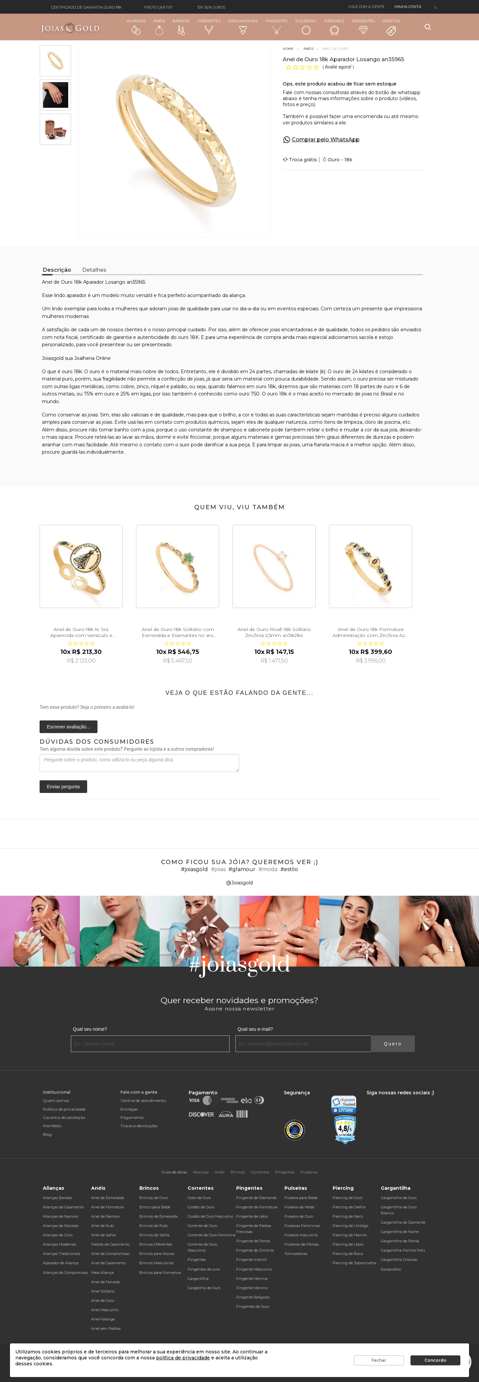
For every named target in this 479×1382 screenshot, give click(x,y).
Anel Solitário (102, 1291)
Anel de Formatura (107, 1207)
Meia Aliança (102, 1272)
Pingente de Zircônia (255, 1250)
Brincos (181, 27)
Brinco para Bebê (154, 1207)
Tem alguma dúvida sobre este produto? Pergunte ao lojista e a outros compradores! (127, 749)
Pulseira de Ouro (298, 1216)
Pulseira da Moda (299, 1207)
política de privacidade (183, 1358)
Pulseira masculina (301, 1235)
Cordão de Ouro (201, 1207)
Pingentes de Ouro (252, 1306)
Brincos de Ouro (153, 1197)
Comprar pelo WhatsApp (326, 139)
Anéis (159, 27)
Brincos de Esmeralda (158, 1216)
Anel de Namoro (105, 1216)
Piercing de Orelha (349, 1207)
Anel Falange (103, 1319)
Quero (393, 1043)
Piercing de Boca (348, 1253)
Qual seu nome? (90, 1029)
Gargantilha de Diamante (403, 1222)
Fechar (379, 1360)
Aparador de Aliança (61, 1263)
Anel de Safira (103, 1235)
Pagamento (132, 1117)
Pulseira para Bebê (300, 1197)
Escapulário (391, 1269)
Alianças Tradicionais (61, 1253)
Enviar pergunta (63, 786)
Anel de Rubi (102, 1225)
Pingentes (276, 27)
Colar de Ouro (199, 1197)
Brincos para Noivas (156, 1253)
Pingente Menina (251, 1278)
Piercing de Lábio (348, 1244)
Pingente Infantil (251, 1259)
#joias (218, 869)
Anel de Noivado (105, 1282)
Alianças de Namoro (60, 1216)
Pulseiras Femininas (302, 1225)
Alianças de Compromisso (65, 1272)
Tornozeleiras (295, 1253)
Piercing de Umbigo (350, 1225)
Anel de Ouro (102, 1300)
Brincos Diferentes (155, 1244)
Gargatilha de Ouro (204, 1288)
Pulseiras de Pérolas (301, 1244)
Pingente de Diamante (256, 1197)
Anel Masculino (104, 1309)
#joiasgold (194, 869)
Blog (47, 1134)
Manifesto (52, 1125)
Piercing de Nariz (348, 1216)
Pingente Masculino (254, 1269)
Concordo (435, 1360)
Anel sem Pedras (106, 1328)
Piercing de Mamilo (350, 1235)
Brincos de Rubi (153, 1225)
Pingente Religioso (252, 1297)
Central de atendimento (143, 1100)
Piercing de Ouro (347, 1197)
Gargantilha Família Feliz (403, 1250)
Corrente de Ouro (202, 1225)
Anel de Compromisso (110, 1253)
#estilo (289, 869)
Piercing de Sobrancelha (354, 1263)
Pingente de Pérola (253, 1241)
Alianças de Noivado (61, 1225)
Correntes (209, 27)
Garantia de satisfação (64, 1117)
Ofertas (391, 28)
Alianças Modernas (59, 1244)
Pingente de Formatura (256, 1207)
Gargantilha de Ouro (398, 1197)
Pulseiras (305, 27)
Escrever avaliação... (68, 726)
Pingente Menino (251, 1288)
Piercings (334, 27)
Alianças (136, 27)
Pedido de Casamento (110, 1244)
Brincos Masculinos (156, 1263)
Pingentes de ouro (204, 1269)
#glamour (242, 869)
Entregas (129, 1109)
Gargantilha (198, 1278)
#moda (267, 869)
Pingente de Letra (252, 1216)
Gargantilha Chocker (399, 1259)
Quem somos (56, 1100)
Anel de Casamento (108, 1263)
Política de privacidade (64, 1109)
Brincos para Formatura (160, 1272)
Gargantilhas (243, 26)
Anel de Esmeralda (107, 1197)
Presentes (363, 26)
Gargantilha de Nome (400, 1231)
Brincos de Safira (154, 1235)
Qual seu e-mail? (255, 1029)
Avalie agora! (339, 67)
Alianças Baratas (57, 1197)
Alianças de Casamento (63, 1207)
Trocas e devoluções (138, 1125)
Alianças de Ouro (58, 1235)
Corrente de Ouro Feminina (212, 1235)
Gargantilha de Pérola (400, 1241)
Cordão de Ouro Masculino (210, 1216)
